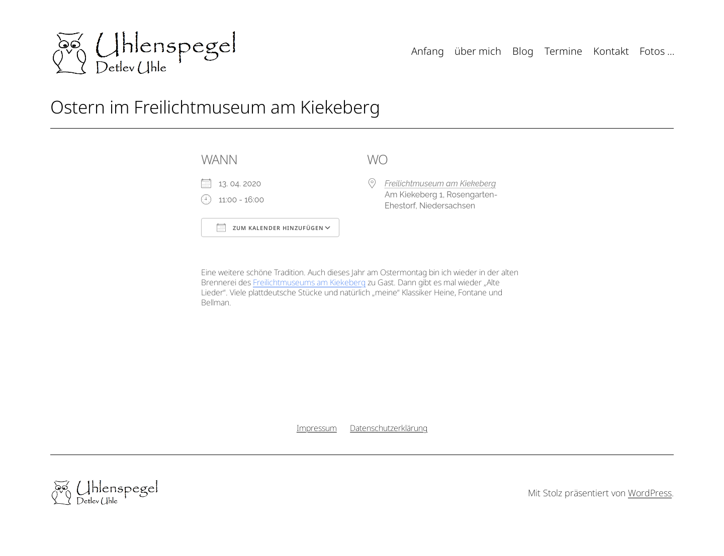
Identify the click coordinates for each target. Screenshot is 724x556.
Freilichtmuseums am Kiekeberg (309, 282)
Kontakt (611, 51)
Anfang (427, 51)
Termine (563, 51)
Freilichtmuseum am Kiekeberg (440, 183)
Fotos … (657, 51)
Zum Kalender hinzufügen (270, 227)
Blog (522, 51)
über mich (478, 51)
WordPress (650, 493)
